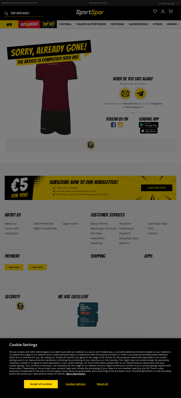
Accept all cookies (41, 387)
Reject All (102, 387)
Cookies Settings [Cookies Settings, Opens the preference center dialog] (76, 387)
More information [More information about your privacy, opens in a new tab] (75, 376)
